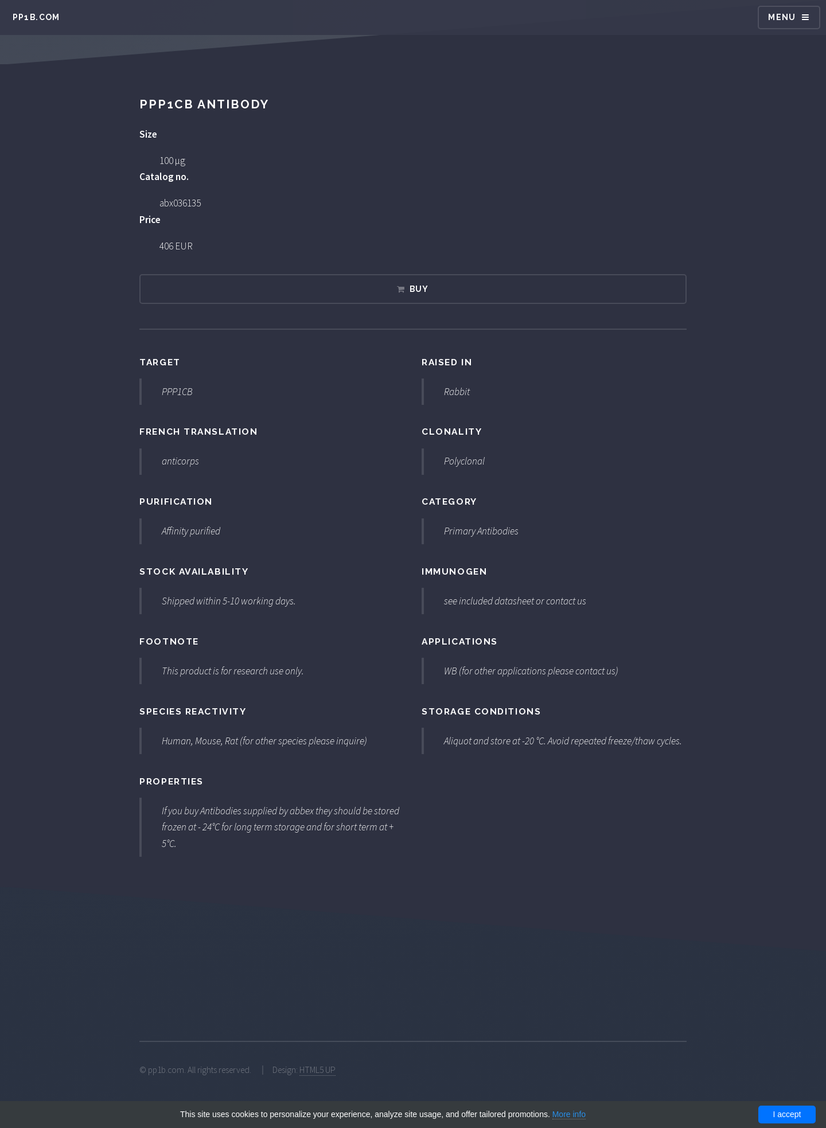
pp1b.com (36, 17)
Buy (419, 289)
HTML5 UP (317, 1069)
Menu (782, 17)
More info (569, 1114)
